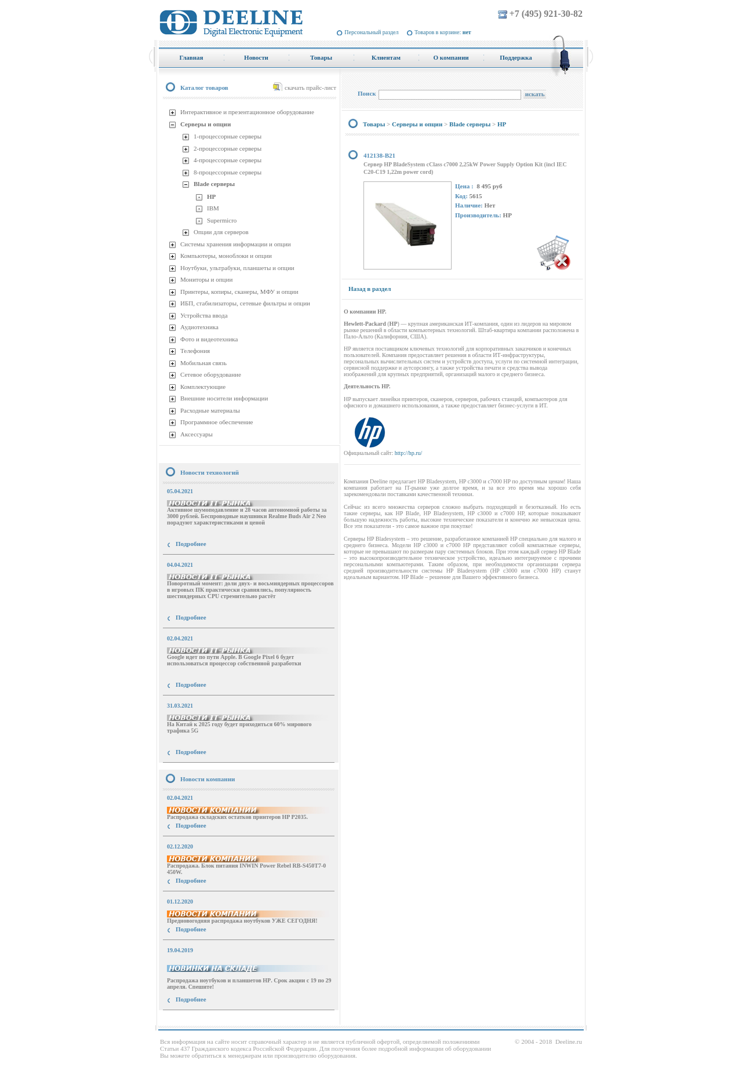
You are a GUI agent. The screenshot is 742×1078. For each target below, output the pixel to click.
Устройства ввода (204, 315)
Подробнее (191, 543)
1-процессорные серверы (227, 136)
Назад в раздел (369, 288)
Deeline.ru (568, 1041)
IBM (213, 208)
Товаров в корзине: (442, 32)
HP (211, 196)
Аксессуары (196, 434)
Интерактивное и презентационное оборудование (247, 111)
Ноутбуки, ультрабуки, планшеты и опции (237, 267)
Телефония (195, 350)
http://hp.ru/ (409, 453)
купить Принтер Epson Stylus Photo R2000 (211, 1020)
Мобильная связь (203, 362)
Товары (374, 124)
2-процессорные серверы (227, 148)
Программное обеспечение (216, 421)
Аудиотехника (199, 326)
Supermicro (222, 220)
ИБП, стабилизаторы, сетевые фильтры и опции (245, 303)
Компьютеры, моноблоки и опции (226, 255)
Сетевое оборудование (210, 374)
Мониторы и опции (206, 279)
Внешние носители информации (224, 398)
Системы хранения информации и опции (235, 244)
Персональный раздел (371, 32)
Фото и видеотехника (209, 339)
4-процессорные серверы (227, 159)
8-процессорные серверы (227, 172)
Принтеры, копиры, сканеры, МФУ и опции (239, 291)
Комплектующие (202, 386)
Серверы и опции (205, 124)
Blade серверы (214, 183)
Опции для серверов (221, 231)
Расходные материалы (210, 410)
